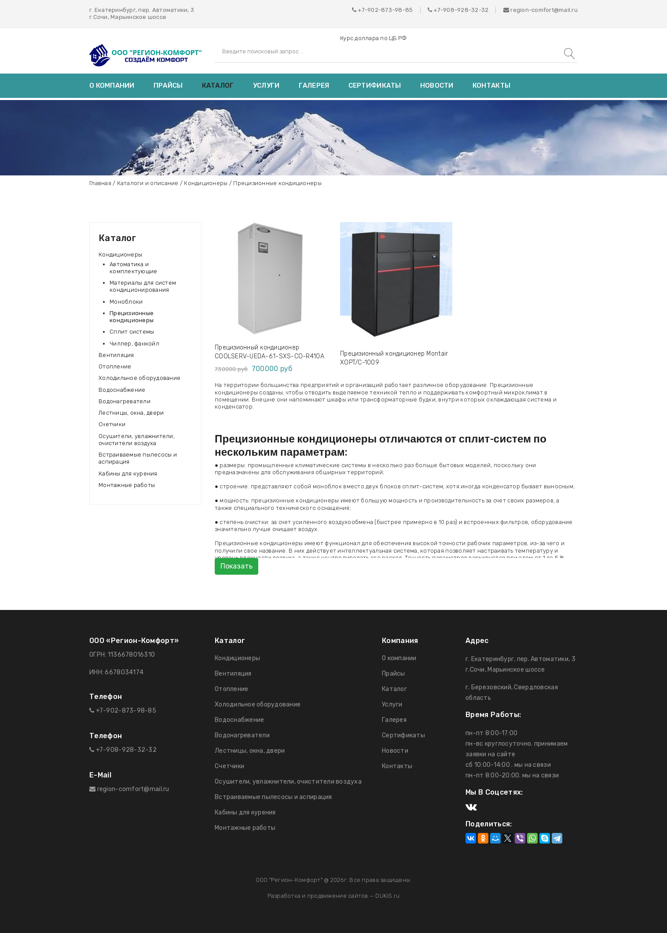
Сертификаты (374, 85)
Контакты (491, 85)
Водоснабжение (122, 390)
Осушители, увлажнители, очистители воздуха (137, 439)
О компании (112, 85)
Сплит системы (132, 331)
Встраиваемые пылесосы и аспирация (138, 458)
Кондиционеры (205, 183)
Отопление (115, 366)
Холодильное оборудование (139, 378)
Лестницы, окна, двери (131, 412)
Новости (437, 85)
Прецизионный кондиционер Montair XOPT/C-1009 (394, 358)
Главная (100, 183)
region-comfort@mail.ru (540, 10)
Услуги (266, 85)
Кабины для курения (128, 473)
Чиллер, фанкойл (134, 343)
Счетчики (112, 424)
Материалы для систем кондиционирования (143, 286)
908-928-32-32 (465, 10)
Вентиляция (116, 355)
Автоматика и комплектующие (133, 268)
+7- (438, 10)
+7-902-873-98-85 (385, 10)
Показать (236, 566)
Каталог (218, 85)
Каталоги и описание (148, 183)
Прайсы (168, 85)
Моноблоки (126, 301)
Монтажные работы (127, 485)
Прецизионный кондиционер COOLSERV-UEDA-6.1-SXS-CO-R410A (269, 352)
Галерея (314, 85)
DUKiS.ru (387, 895)
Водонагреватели (124, 401)
